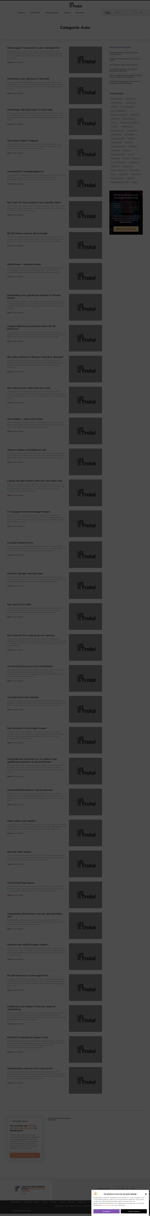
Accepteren (107, 1211)
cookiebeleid (107, 1205)
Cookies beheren (134, 1211)
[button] (146, 1194)
